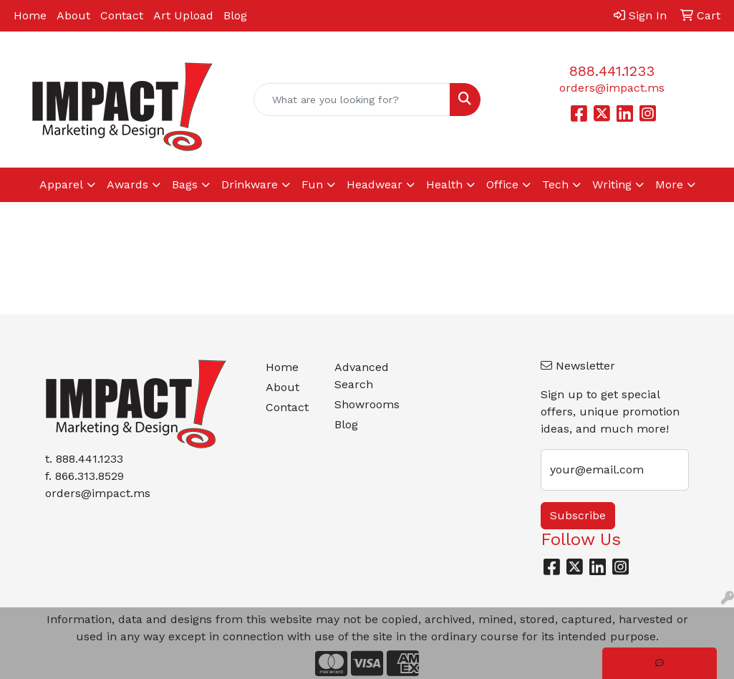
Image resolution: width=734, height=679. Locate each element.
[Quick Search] (352, 99)
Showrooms (360, 404)
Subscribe (578, 515)
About (73, 15)
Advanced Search (360, 375)
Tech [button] (555, 184)
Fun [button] (312, 184)
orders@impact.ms (612, 88)
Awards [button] (127, 184)
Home (30, 15)
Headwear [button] (374, 184)
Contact (121, 15)
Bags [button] (185, 184)
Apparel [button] (61, 184)
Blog (235, 15)
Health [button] (444, 184)
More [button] (669, 184)
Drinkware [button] (249, 184)
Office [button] (502, 184)
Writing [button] (612, 184)
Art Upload (183, 15)
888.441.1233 (612, 71)
